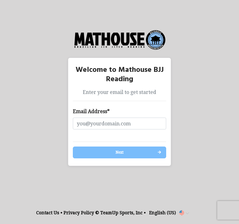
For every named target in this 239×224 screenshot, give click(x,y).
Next (119, 152)
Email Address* (91, 111)
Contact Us (47, 212)
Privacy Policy (78, 212)
